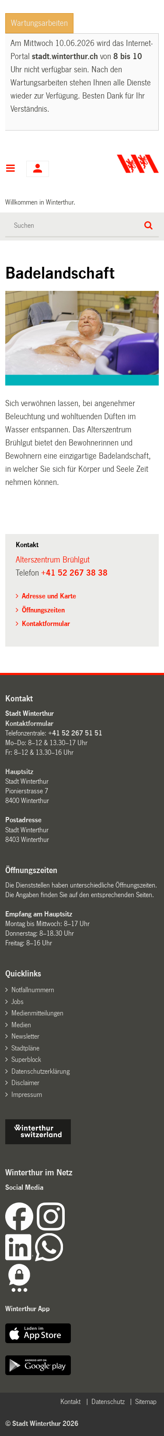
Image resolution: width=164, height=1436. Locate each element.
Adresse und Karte (49, 596)
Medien (21, 1025)
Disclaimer (25, 1082)
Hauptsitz (19, 771)
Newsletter (25, 1036)
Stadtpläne (25, 1048)
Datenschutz (108, 1401)
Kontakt (70, 1401)
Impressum (26, 1094)
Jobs (17, 1001)
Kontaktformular (46, 623)
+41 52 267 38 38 (74, 573)
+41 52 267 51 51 (75, 733)
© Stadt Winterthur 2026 (41, 1423)
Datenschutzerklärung (40, 1071)
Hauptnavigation (10, 169)
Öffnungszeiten (43, 610)
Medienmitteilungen (37, 1013)
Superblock (26, 1059)
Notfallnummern (32, 990)
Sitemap (146, 1401)
